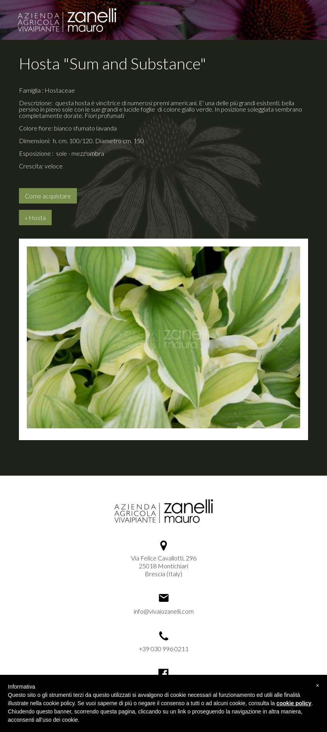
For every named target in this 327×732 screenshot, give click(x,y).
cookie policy (294, 703)
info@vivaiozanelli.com (164, 611)
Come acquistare (48, 196)
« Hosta (35, 217)
